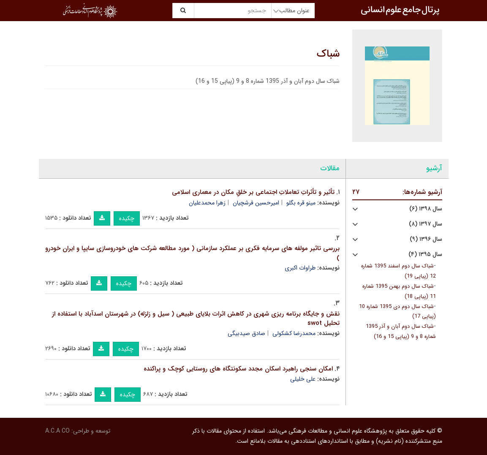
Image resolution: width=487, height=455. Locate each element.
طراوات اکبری (300, 267)
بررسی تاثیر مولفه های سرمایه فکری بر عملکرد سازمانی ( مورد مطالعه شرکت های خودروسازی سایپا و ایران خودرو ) (192, 253)
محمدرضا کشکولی (294, 333)
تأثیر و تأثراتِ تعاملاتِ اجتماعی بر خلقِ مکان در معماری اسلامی (253, 192)
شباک (328, 54)
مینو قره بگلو (301, 202)
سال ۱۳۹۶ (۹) (426, 239)
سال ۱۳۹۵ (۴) (425, 254)
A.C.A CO (57, 431)
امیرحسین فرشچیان (256, 202)
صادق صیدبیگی (246, 333)
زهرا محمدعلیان (207, 202)
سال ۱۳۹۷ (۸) (425, 224)
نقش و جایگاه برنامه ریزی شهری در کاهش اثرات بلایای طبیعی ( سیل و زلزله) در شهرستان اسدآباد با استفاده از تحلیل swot (196, 319)
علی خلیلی (303, 379)
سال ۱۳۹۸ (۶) (425, 208)
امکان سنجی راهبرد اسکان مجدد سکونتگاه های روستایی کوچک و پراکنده (238, 369)
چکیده (126, 218)
